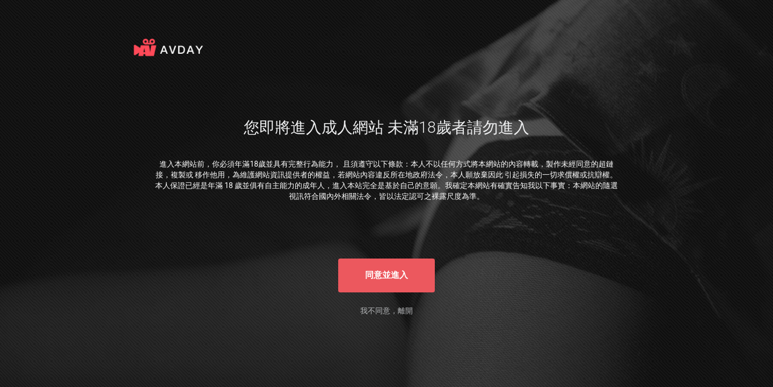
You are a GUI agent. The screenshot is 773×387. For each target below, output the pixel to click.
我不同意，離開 (386, 310)
